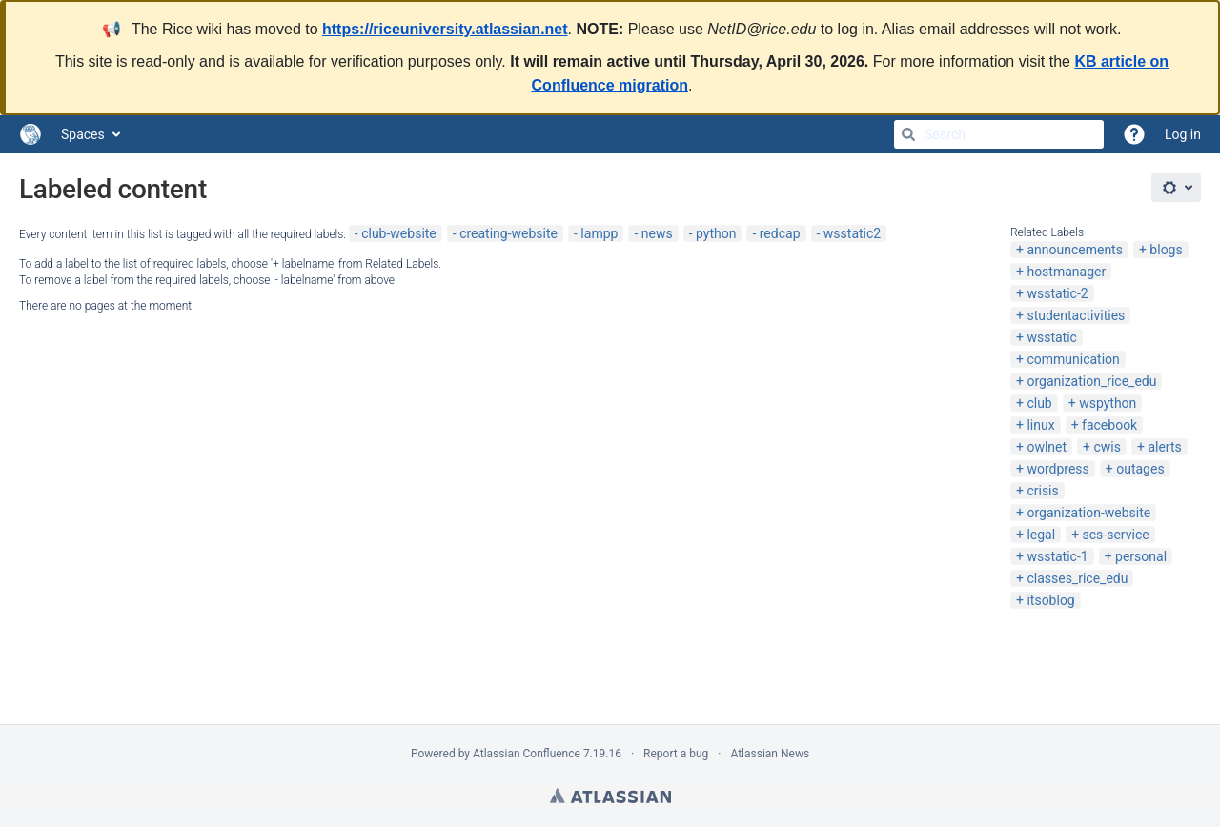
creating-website (508, 233)
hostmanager (1066, 271)
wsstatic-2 (1057, 293)
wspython (1107, 403)
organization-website (1088, 512)
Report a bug (675, 753)
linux (1040, 425)
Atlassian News (769, 753)
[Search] (908, 134)
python (716, 233)
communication (1073, 359)
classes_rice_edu (1077, 578)
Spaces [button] (83, 134)
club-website (399, 233)
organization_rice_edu (1091, 381)
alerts (1164, 446)
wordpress (1057, 468)
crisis (1042, 490)
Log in (1183, 134)
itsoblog (1050, 600)
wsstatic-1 (1057, 556)
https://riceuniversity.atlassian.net (445, 29)
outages (1140, 468)
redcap (780, 233)
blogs (1165, 249)
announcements (1075, 249)
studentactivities (1076, 315)
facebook (1109, 425)
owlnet (1047, 446)
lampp (599, 233)
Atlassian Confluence (526, 753)
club (1039, 403)
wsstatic (1051, 337)
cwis (1107, 446)
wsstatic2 (852, 233)
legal (1041, 534)
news (657, 233)
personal (1141, 556)
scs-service (1116, 534)
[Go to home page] (30, 134)
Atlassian (610, 795)
